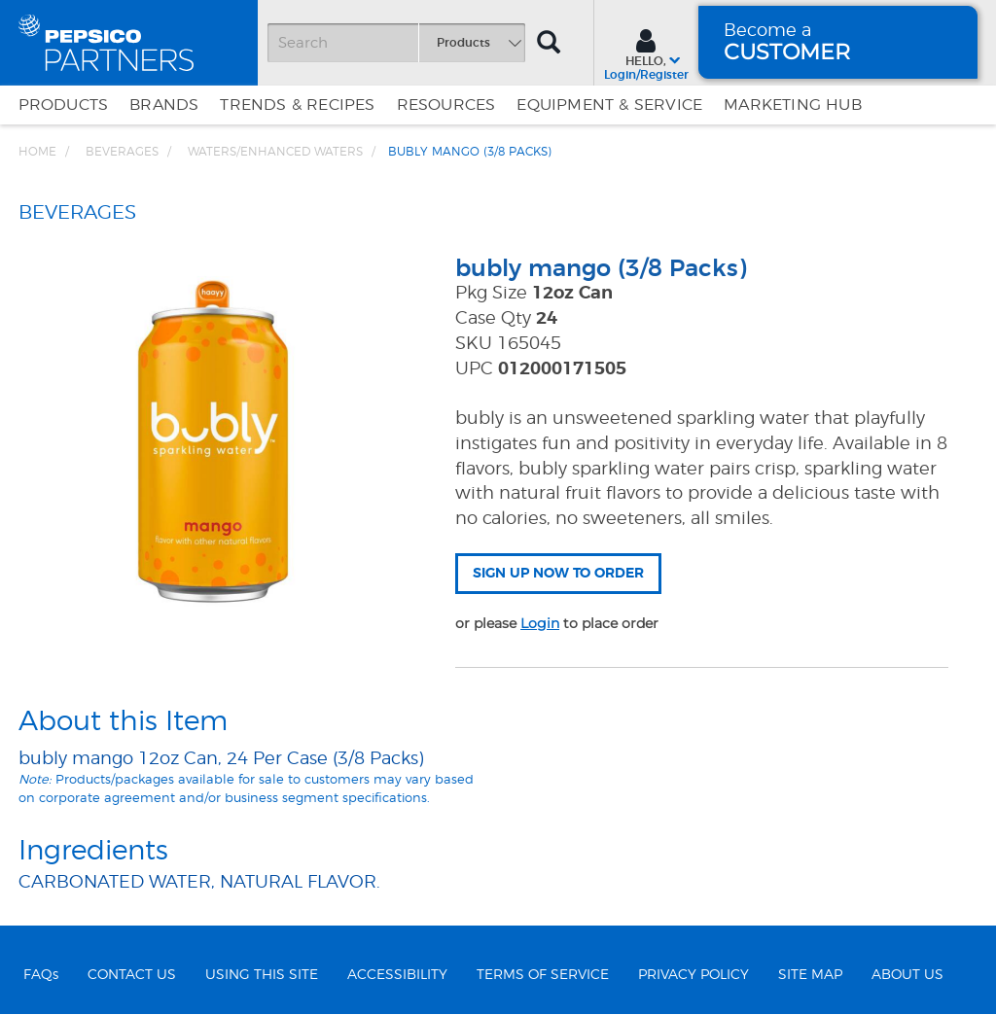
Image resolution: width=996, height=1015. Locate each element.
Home (37, 152)
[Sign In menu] (646, 52)
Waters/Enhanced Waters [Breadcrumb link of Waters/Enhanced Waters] (275, 152)
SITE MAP (810, 975)
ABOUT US (907, 975)
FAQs (40, 975)
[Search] (395, 42)
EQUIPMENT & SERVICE (609, 105)
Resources (446, 105)
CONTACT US (132, 975)
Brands (163, 105)
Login (539, 623)
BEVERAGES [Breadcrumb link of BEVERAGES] (122, 152)
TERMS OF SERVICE (543, 975)
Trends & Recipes (297, 105)
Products (63, 105)
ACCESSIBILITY (397, 975)
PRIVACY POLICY (693, 975)
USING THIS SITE (261, 975)
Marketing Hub (793, 105)
